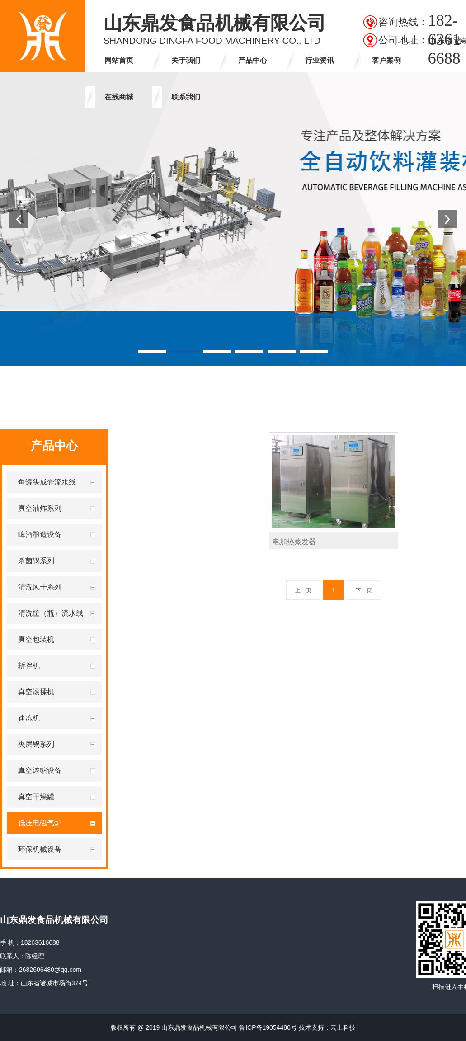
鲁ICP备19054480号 (268, 1027)
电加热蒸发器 (294, 542)
